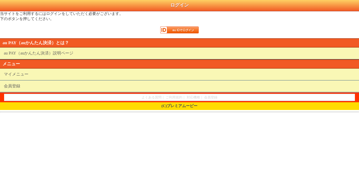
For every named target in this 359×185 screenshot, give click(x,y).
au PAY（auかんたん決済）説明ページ (38, 53)
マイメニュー (16, 74)
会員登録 (12, 86)
